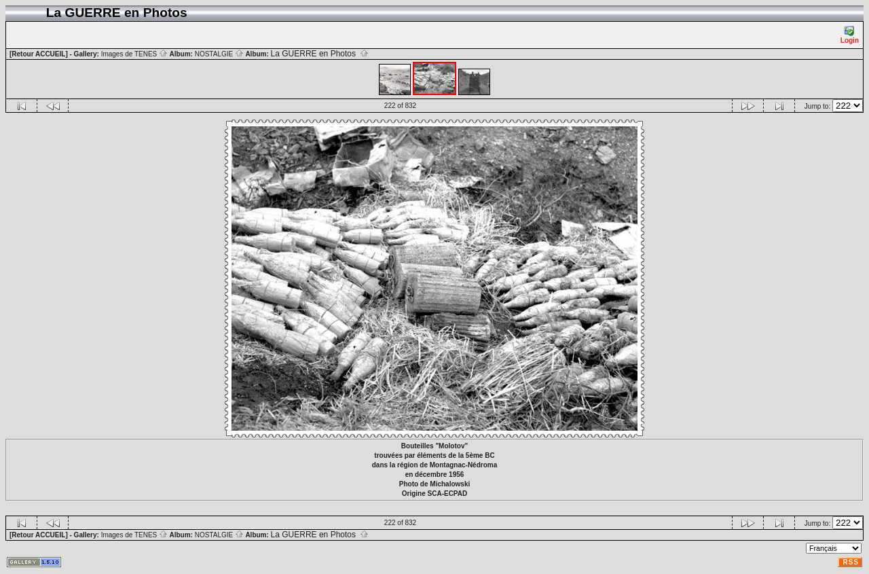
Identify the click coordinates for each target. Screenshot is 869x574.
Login (849, 35)
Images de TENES (134, 54)
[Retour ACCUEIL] (39, 54)
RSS (851, 562)
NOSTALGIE (219, 54)
